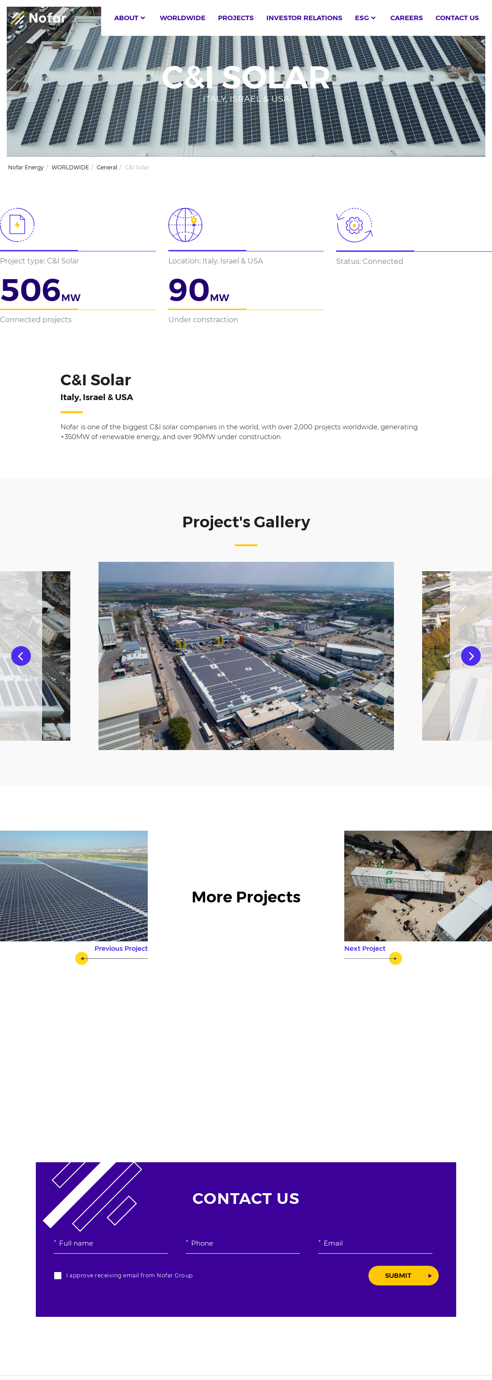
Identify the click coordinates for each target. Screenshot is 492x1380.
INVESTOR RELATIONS (304, 17)
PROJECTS (236, 17)
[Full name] (111, 1243)
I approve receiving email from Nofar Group (129, 1275)
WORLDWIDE (182, 17)
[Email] (375, 1243)
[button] (296, 18)
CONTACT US (457, 17)
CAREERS (406, 17)
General (107, 167)
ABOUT (126, 17)
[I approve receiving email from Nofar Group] (58, 1276)
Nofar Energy (26, 167)
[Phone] (243, 1243)
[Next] (471, 656)
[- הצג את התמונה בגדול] (246, 656)
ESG (362, 17)
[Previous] (21, 656)
